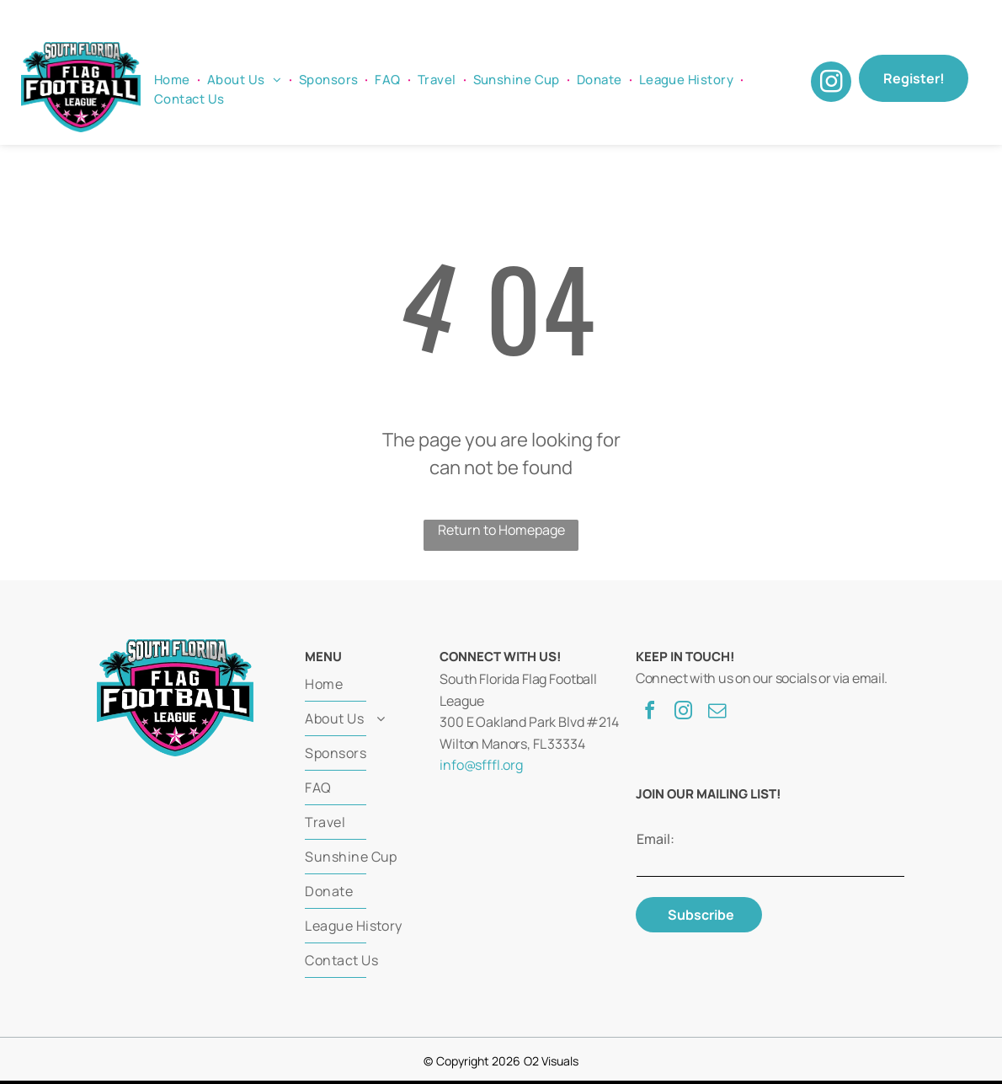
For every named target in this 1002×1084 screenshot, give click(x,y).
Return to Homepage (501, 530)
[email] (716, 713)
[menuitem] (173, 80)
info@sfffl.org (481, 765)
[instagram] (831, 83)
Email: (655, 839)
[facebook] (649, 713)
